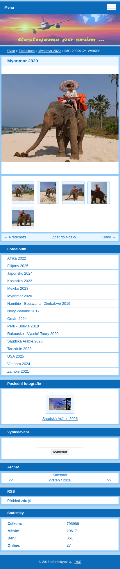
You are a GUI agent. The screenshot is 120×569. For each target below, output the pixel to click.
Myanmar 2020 (49, 50)
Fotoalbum (27, 50)
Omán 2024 (17, 318)
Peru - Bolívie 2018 (23, 326)
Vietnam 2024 (18, 364)
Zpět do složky (64, 237)
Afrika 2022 (16, 258)
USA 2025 (15, 356)
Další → (109, 237)
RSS (77, 561)
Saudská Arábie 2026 (25, 341)
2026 (67, 480)
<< (10, 480)
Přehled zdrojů (19, 501)
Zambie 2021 (18, 371)
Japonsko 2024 (20, 273)
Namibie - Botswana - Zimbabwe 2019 (38, 303)
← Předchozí (15, 237)
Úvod (11, 50)
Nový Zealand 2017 (23, 311)
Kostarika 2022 (19, 281)
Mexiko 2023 (17, 288)
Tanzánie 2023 (19, 349)
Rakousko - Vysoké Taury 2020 (32, 333)
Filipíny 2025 (17, 266)
